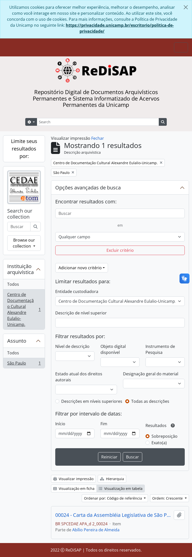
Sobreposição (165, 436)
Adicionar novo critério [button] (80, 268)
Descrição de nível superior (81, 313)
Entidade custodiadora (76, 291)
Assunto (16, 340)
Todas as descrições (150, 401)
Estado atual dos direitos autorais (78, 377)
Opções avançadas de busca (88, 187)
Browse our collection (24, 243)
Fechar (97, 138)
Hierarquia (112, 478)
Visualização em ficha (73, 488)
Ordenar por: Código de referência (113, 498)
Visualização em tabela (120, 488)
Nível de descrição (72, 346)
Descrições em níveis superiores (91, 401)
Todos (13, 284)
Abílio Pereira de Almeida (96, 530)
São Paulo (24, 364)
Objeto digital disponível (113, 349)
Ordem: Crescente (168, 498)
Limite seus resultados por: (24, 148)
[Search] (98, 122)
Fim (103, 423)
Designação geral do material (150, 374)
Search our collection (19, 214)
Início (60, 423)
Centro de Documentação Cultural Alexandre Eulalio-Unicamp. (24, 309)
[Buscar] (35, 226)
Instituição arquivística (20, 269)
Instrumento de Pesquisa (160, 349)
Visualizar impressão (73, 478)
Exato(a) (159, 442)
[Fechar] (186, 7)
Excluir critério (120, 250)
